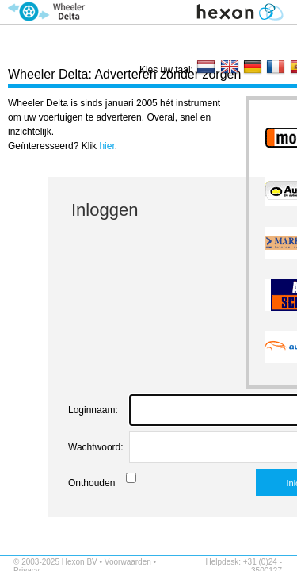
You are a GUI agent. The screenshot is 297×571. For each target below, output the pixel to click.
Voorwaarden (128, 562)
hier (106, 145)
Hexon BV (79, 562)
